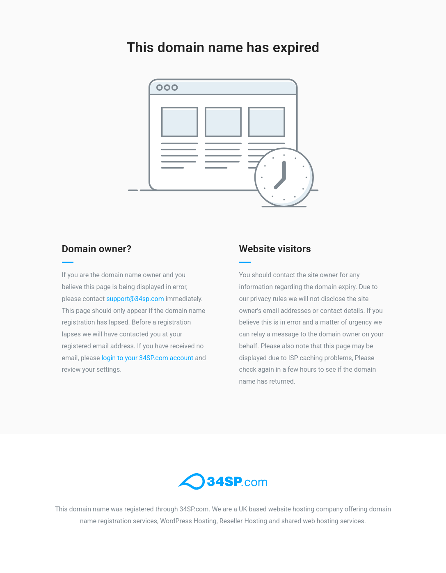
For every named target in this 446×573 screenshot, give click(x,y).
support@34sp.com (135, 299)
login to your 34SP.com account (147, 358)
